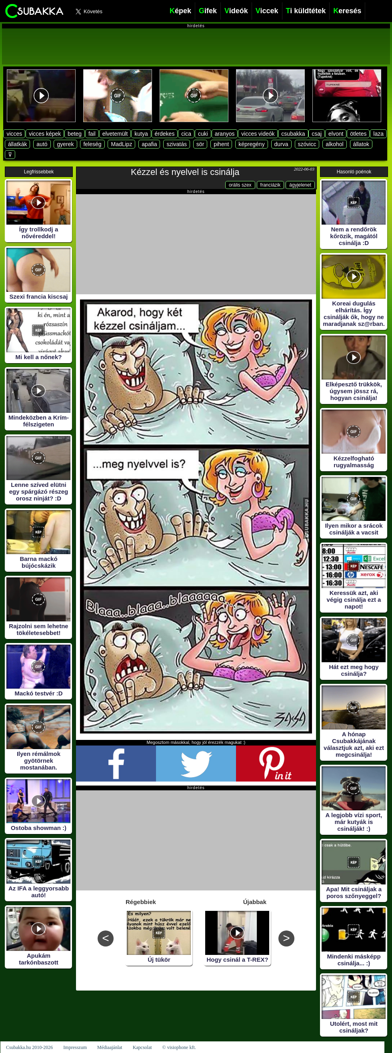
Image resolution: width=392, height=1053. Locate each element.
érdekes (165, 134)
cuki (203, 134)
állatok (361, 144)
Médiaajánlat (109, 1047)
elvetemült (115, 134)
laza (378, 134)
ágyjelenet (300, 185)
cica (186, 134)
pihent (221, 144)
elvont (335, 134)
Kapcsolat (142, 1047)
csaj (317, 134)
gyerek (65, 144)
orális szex (240, 185)
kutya (141, 134)
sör (200, 144)
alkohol (334, 144)
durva (281, 144)
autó (41, 144)
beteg (75, 134)
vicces (14, 134)
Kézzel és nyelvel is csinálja (185, 172)
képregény (251, 144)
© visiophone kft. (179, 1047)
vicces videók (257, 134)
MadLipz (121, 144)
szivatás (176, 144)
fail (92, 134)
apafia (149, 144)
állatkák (17, 144)
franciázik (270, 185)
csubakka (293, 134)
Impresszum (75, 1047)
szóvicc (307, 144)
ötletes (358, 134)
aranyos (225, 134)
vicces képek (45, 134)
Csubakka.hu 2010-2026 (29, 1047)
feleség (92, 144)
